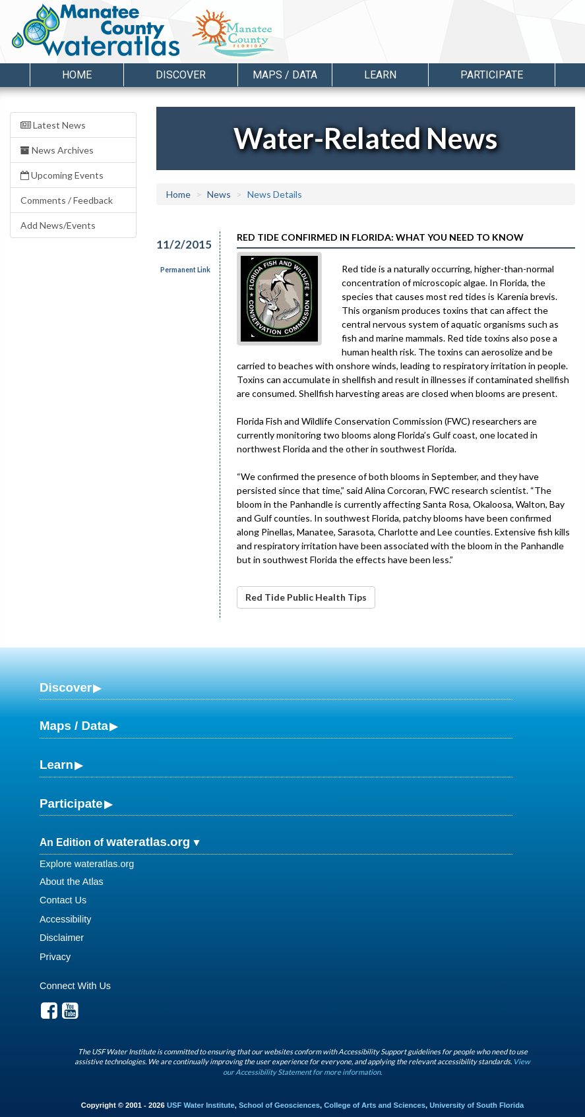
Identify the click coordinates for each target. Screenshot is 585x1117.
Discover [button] (181, 75)
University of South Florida (476, 1105)
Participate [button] (491, 75)
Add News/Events (58, 225)
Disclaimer (62, 937)
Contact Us (63, 900)
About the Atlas (72, 881)
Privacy (55, 956)
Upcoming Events (62, 175)
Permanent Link (185, 270)
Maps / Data (74, 726)
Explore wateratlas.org (87, 864)
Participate (71, 803)
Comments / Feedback (66, 200)
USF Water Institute (201, 1105)
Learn (56, 764)
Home (77, 75)
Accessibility (65, 919)
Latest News (53, 125)
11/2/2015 (180, 244)
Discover (66, 687)
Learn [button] (380, 75)
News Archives (57, 150)
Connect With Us (75, 986)
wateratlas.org (148, 842)
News (219, 194)
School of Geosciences (279, 1105)
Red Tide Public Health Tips (306, 597)
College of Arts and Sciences (374, 1105)
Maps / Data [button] (285, 75)
